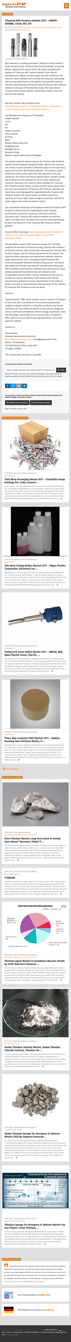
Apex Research (24, 30)
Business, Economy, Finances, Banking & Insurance (43, 27)
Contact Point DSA (47, 1332)
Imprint (9, 1332)
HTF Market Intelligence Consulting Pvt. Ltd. (20, 835)
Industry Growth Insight (13, 1130)
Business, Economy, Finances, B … (26, 473)
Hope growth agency (12, 874)
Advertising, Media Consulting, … (25, 955)
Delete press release (17, 402)
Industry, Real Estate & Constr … (25, 1127)
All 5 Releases (10, 769)
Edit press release (40, 402)
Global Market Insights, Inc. (14, 1221)
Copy (61, 370)
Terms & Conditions (32, 1332)
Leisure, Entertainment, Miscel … (26, 872)
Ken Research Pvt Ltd (12, 1044)
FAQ (3, 1332)
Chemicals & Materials (22, 832)
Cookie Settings (12, 1335)
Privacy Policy (18, 1332)
